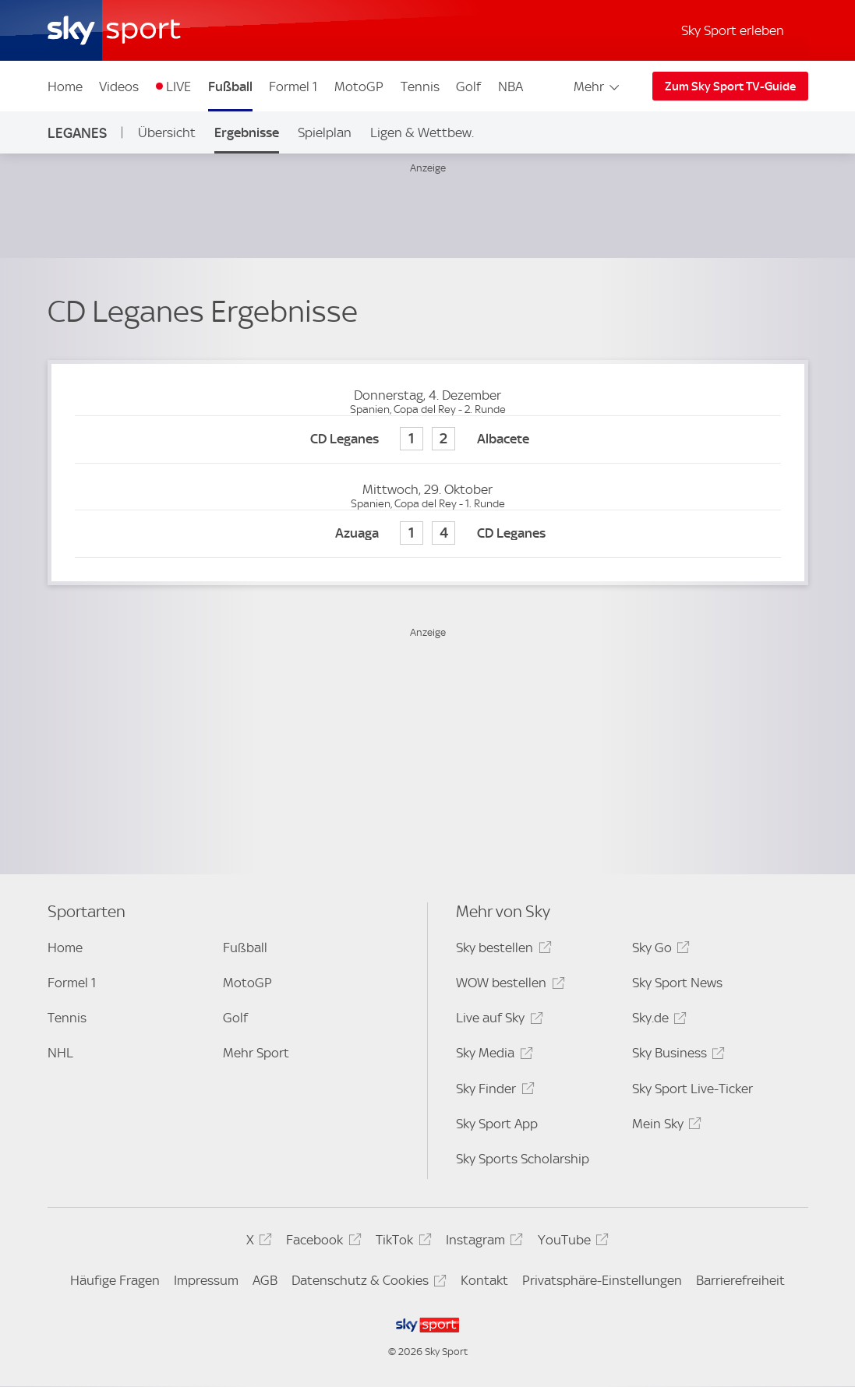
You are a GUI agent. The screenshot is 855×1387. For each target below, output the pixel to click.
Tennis (420, 86)
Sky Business (676, 1055)
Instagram (482, 1242)
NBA (510, 86)
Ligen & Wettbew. (422, 132)
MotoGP (358, 86)
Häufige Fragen (115, 1280)
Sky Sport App (497, 1123)
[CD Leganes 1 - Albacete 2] (428, 440)
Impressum (206, 1280)
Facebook (321, 1242)
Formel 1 (293, 86)
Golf (468, 86)
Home (65, 86)
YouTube (571, 1242)
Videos (119, 86)
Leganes (77, 133)
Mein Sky (664, 1126)
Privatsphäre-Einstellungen (602, 1280)
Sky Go (658, 950)
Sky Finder (492, 1091)
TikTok (401, 1242)
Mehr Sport (256, 1053)
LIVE (178, 86)
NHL (60, 1053)
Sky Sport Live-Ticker (692, 1088)
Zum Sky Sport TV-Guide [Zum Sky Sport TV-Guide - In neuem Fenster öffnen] (730, 86)
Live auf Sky (497, 1020)
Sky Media (492, 1055)
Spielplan (325, 132)
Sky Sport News (677, 982)
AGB (265, 1280)
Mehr (597, 86)
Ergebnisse (246, 132)
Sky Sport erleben (732, 30)
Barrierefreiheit (740, 1280)
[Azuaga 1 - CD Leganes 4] (428, 534)
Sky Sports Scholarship (522, 1158)
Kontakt (484, 1280)
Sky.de (657, 1020)
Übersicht (167, 132)
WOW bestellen (508, 985)
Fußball (230, 86)
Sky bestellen (501, 950)
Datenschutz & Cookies (366, 1282)
